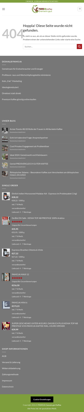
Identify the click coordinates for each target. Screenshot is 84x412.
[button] (3, 9)
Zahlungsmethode (10, 374)
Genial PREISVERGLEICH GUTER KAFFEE (29, 163)
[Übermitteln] (79, 46)
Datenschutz (7, 386)
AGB (4, 356)
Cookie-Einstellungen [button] (42, 399)
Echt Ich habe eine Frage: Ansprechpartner (29, 137)
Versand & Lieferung (11, 362)
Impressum (7, 380)
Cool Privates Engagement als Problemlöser (29, 146)
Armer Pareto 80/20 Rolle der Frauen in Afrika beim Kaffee (36, 129)
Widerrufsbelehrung (11, 368)
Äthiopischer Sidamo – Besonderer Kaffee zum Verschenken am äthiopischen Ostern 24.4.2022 (44, 173)
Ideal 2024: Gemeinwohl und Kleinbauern (28, 155)
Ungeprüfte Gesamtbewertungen (24, 225)
